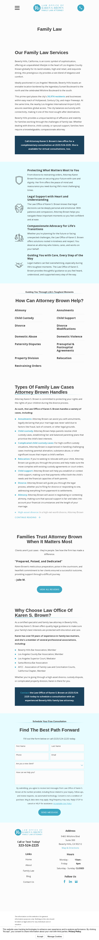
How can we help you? (25, 773)
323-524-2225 (28, 845)
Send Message (49, 812)
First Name (20, 746)
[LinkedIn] (70, 881)
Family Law (28, 870)
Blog (28, 876)
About (29, 865)
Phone (19, 755)
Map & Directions (70, 848)
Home (29, 859)
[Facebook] (64, 881)
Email (53, 755)
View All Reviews (49, 589)
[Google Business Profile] (76, 881)
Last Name (56, 746)
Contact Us (28, 882)
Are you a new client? (25, 764)
